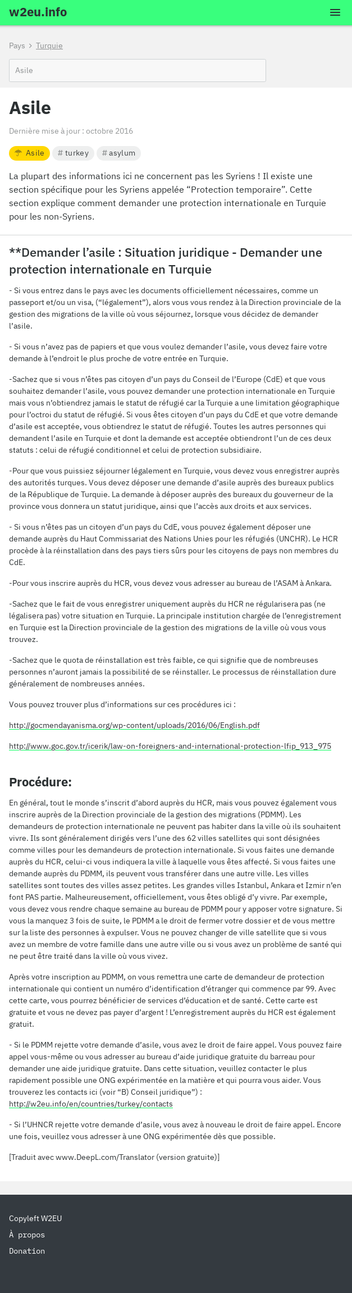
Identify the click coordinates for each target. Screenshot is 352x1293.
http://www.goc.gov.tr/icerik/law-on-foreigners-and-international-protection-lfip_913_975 (170, 746)
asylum (119, 153)
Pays (17, 45)
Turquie (49, 45)
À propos (27, 1235)
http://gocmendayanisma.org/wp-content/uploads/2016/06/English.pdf (134, 725)
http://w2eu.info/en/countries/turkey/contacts (91, 1104)
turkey (73, 153)
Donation (27, 1251)
